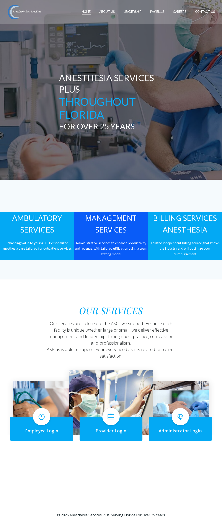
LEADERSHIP (133, 11)
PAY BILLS (157, 11)
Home (86, 11)
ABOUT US (107, 11)
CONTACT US (205, 11)
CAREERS (179, 11)
